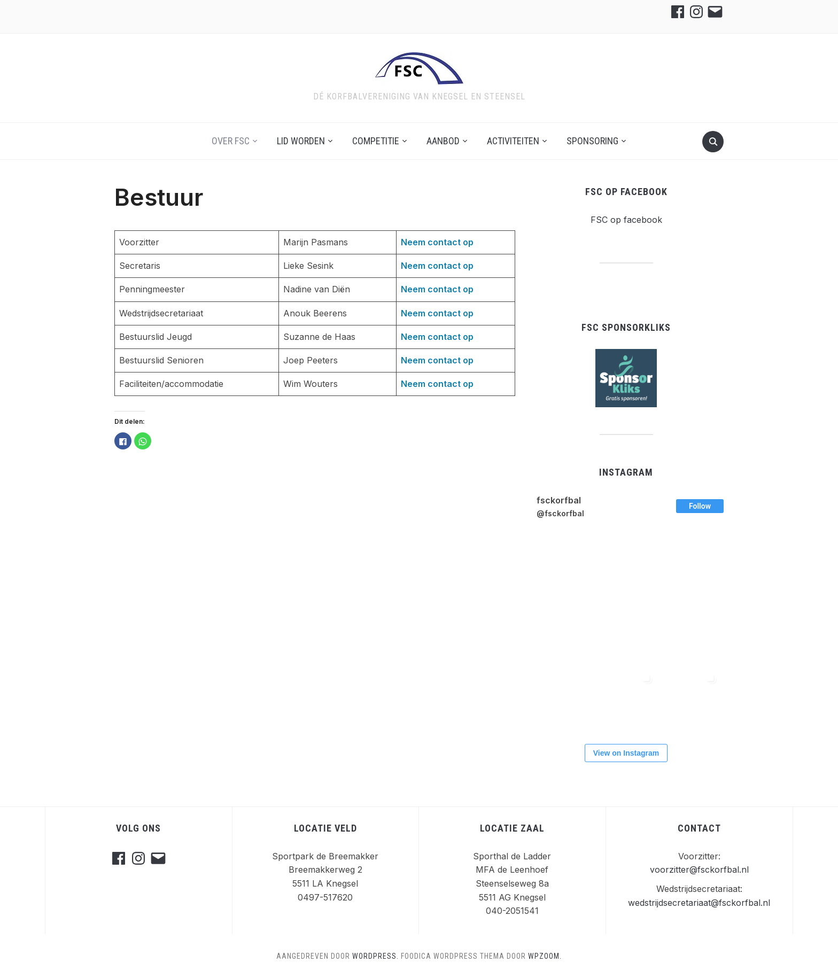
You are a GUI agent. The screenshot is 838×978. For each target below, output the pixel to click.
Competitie (375, 140)
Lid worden (301, 140)
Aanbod (443, 140)
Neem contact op (437, 242)
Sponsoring (592, 140)
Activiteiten (513, 140)
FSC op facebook (626, 191)
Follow (700, 506)
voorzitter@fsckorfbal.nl (699, 869)
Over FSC (231, 140)
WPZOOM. (545, 956)
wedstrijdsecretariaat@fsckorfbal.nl (699, 902)
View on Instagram (626, 753)
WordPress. (375, 956)
